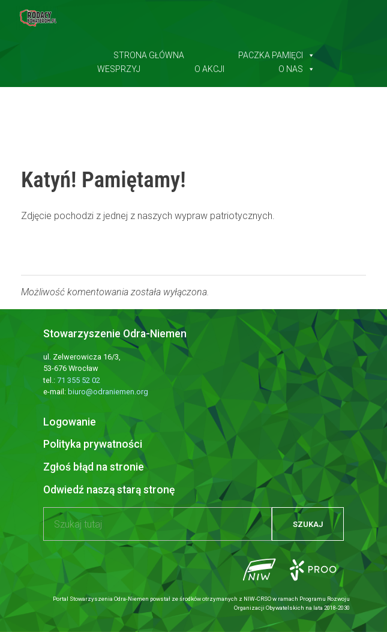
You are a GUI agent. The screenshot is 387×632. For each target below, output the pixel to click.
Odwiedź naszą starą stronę (109, 490)
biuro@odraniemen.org (108, 391)
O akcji (209, 66)
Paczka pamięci (276, 52)
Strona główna (148, 52)
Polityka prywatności (92, 444)
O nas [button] (296, 66)
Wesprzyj (118, 66)
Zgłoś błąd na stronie (93, 467)
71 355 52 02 (78, 380)
